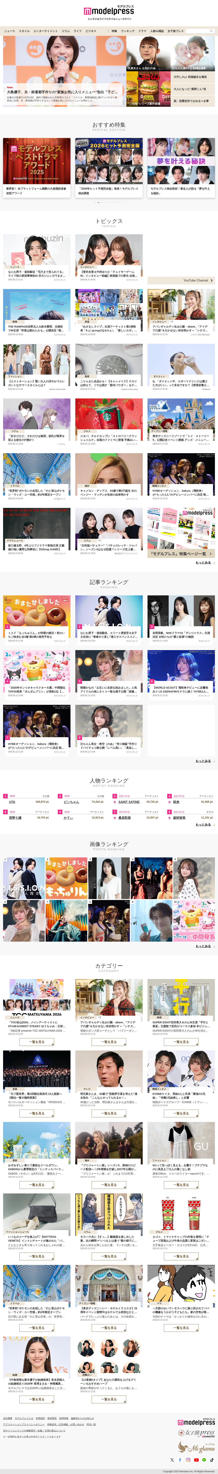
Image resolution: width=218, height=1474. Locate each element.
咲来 (176, 802)
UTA (12, 802)
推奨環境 (52, 1418)
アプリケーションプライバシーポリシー (24, 1424)
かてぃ (68, 817)
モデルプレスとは (24, 1418)
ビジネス (91, 31)
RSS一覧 (91, 1424)
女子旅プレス (176, 31)
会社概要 (7, 1418)
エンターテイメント (46, 31)
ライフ (78, 31)
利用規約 (40, 1418)
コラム (66, 31)
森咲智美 (179, 817)
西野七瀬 (15, 817)
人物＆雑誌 (157, 31)
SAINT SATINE (129, 802)
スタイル (24, 31)
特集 (114, 31)
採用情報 (63, 1418)
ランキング (127, 31)
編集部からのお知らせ (82, 1418)
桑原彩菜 (124, 817)
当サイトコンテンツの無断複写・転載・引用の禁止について (34, 1430)
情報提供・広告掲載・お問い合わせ (65, 1424)
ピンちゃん (71, 802)
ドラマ (142, 31)
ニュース (9, 31)
